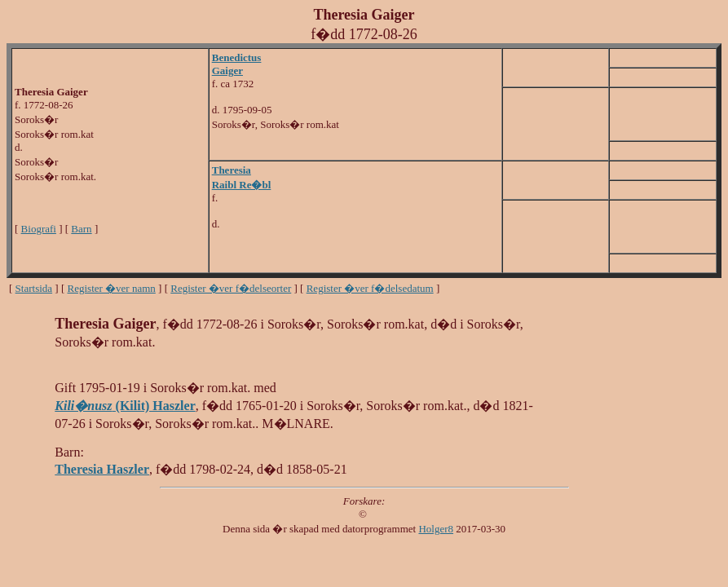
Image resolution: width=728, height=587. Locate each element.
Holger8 (435, 529)
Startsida (34, 288)
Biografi (38, 229)
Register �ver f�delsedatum (370, 288)
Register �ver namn (112, 288)
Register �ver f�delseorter (230, 288)
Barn (81, 229)
